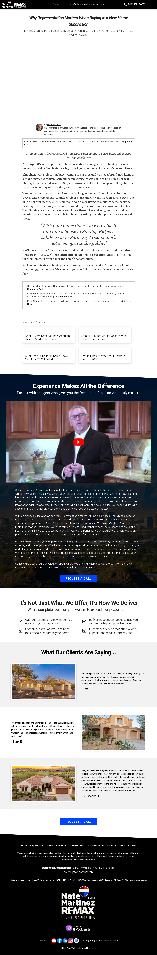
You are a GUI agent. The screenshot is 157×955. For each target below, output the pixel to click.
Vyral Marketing (89, 948)
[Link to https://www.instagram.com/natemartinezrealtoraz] (70, 940)
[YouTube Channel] (96, 845)
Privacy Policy (89, 940)
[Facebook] (111, 845)
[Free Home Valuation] (56, 845)
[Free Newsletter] (77, 845)
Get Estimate (65, 296)
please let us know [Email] (86, 859)
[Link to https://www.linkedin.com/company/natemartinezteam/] (65, 940)
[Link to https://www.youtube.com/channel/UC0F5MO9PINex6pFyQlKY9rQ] (53, 940)
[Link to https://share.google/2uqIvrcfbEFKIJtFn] (76, 940)
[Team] (122, 845)
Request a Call (35, 289)
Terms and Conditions (108, 940)
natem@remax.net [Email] (138, 880)
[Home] (13, 4)
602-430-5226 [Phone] (134, 4)
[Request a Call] (36, 845)
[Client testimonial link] (43, 681)
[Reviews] (132, 845)
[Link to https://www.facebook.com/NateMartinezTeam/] (59, 940)
